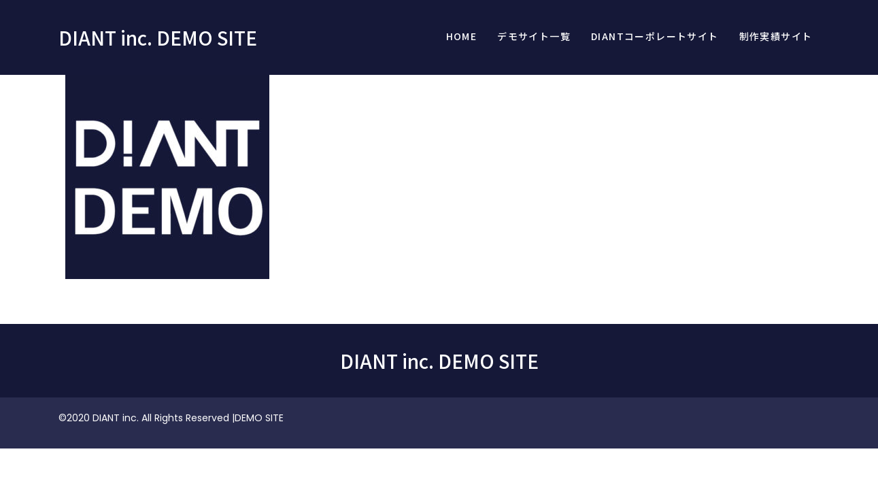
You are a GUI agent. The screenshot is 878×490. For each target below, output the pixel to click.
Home (461, 36)
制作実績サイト (776, 36)
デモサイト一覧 (534, 36)
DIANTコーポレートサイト (655, 36)
